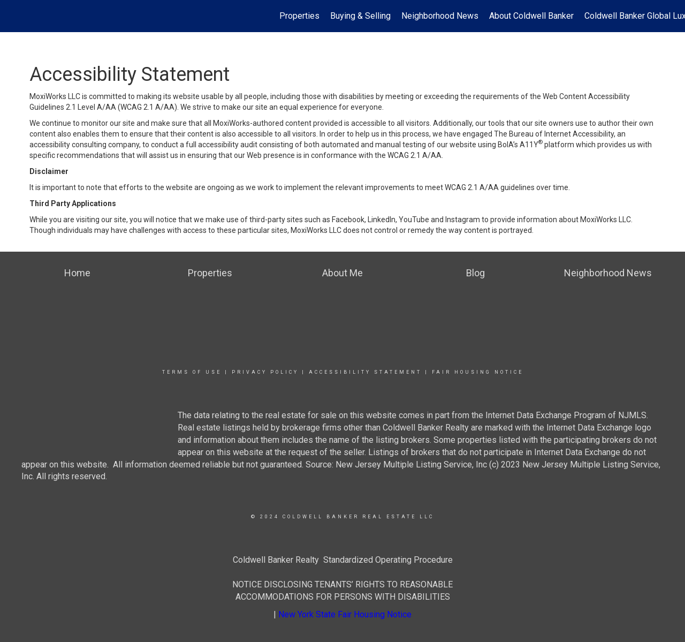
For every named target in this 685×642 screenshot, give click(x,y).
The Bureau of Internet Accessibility (554, 134)
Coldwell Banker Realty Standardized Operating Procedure (343, 560)
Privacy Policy (265, 372)
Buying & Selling (360, 16)
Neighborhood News (439, 16)
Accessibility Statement (365, 372)
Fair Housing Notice (477, 372)
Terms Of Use (192, 372)
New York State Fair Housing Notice (345, 614)
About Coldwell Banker (531, 16)
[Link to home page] (13, 16)
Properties (299, 16)
